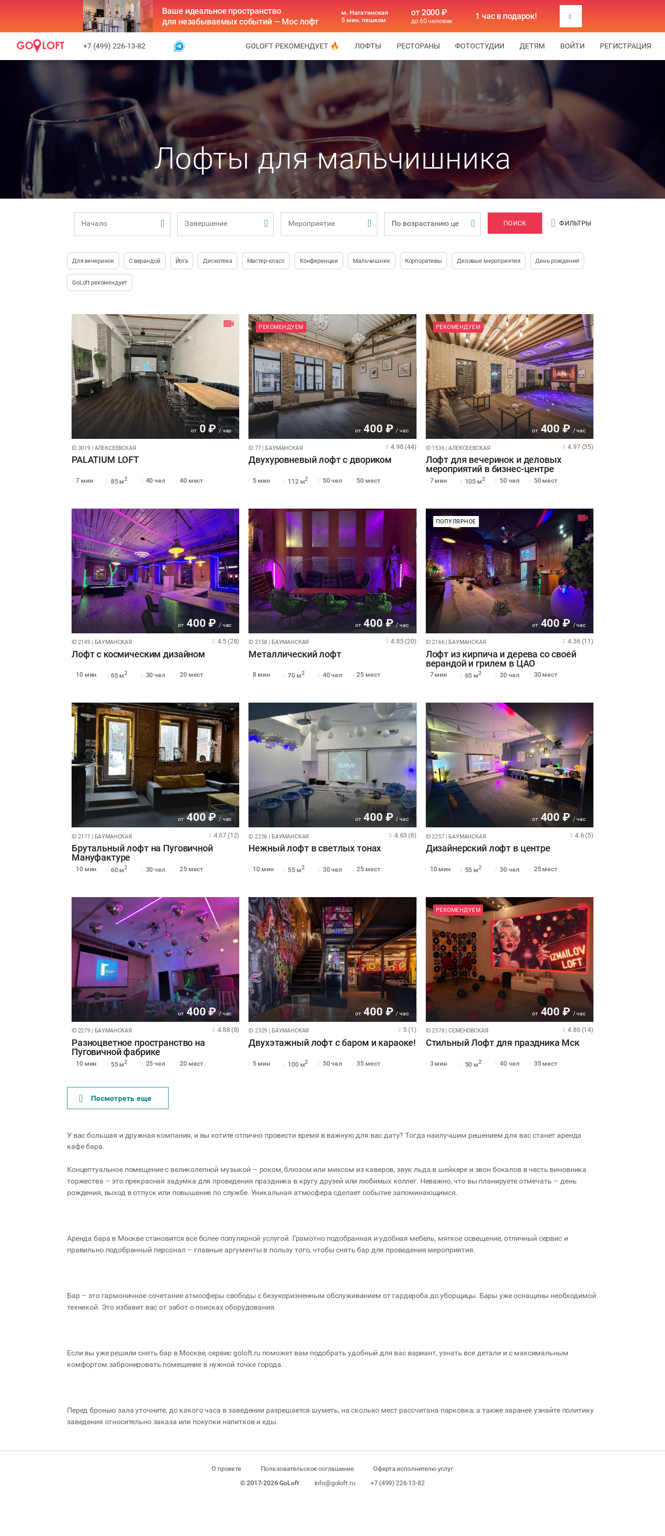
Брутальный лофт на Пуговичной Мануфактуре (142, 853)
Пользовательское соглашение (307, 1468)
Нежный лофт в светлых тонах (314, 849)
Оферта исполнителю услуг (413, 1468)
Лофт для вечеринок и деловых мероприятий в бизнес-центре (494, 464)
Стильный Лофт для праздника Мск (503, 1043)
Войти (572, 46)
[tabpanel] (155, 376)
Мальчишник (371, 260)
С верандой (145, 260)
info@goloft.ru (335, 1483)
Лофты (368, 46)
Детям (532, 46)
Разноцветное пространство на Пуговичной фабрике (138, 1047)
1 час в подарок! (506, 16)
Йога (181, 260)
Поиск (514, 223)
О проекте (226, 1468)
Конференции (319, 260)
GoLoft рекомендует (99, 282)
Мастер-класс (266, 260)
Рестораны (418, 46)
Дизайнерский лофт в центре (488, 849)
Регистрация (625, 46)
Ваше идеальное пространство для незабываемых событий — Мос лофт (240, 16)
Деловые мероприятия (488, 260)
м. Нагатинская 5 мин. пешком (364, 16)
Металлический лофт (294, 655)
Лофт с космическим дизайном (138, 655)
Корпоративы (423, 260)
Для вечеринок (93, 260)
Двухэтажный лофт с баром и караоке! (332, 1043)
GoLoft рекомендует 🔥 (292, 46)
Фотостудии (479, 46)
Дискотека (217, 260)
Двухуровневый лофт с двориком (320, 460)
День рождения (557, 260)
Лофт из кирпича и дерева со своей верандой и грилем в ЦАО (501, 659)
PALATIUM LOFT (105, 460)
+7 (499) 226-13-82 (114, 46)
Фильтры (571, 223)
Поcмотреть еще (115, 1098)
